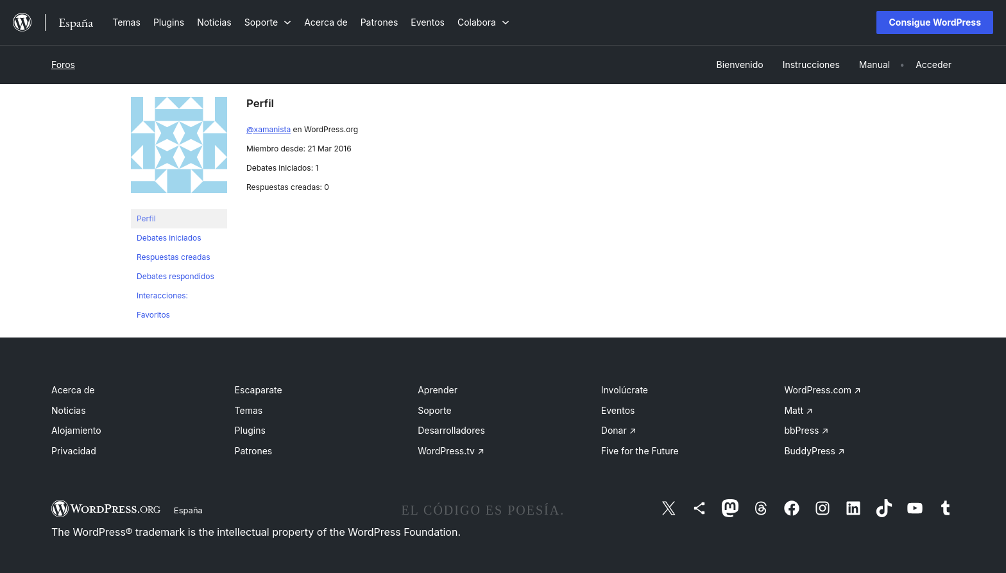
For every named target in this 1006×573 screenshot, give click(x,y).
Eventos (618, 410)
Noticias (68, 410)
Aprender (437, 389)
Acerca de (73, 389)
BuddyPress (814, 450)
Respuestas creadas (173, 257)
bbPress (806, 430)
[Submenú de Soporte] (268, 22)
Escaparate (258, 389)
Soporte (434, 410)
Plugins (250, 430)
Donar (618, 430)
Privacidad (73, 450)
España (188, 510)
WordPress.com (822, 389)
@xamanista (268, 129)
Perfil (146, 218)
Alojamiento (76, 430)
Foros (63, 64)
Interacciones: (162, 295)
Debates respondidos (175, 276)
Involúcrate (624, 389)
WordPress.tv (451, 450)
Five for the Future (640, 450)
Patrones (254, 450)
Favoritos (153, 315)
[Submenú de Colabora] (483, 22)
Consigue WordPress (935, 22)
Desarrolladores (451, 430)
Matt (798, 410)
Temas (249, 410)
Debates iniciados (169, 238)
